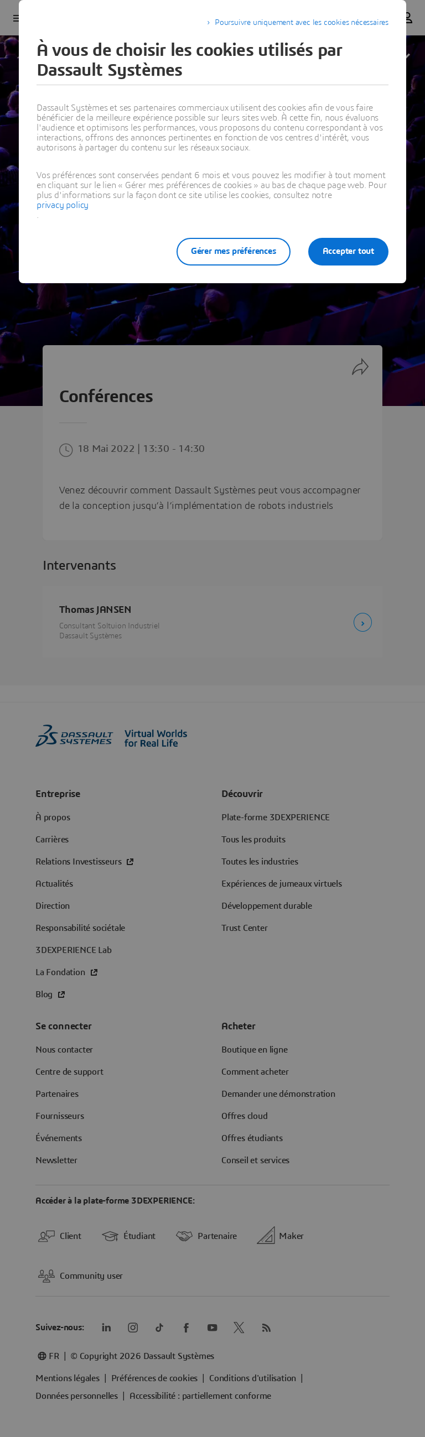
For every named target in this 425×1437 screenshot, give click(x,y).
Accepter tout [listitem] (348, 251)
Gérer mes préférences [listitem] (233, 251)
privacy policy (63, 205)
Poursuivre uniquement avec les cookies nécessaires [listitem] (301, 23)
